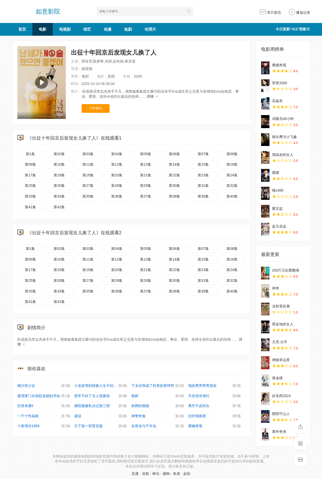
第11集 (88, 164)
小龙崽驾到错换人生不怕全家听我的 (102, 385)
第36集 (116, 196)
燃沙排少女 (44, 385)
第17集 (30, 175)
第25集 (30, 185)
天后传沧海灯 (214, 396)
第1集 (30, 154)
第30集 (174, 185)
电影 (42, 29)
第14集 (174, 164)
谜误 (100, 416)
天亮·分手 (279, 342)
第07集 (203, 154)
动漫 (107, 29)
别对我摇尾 (214, 416)
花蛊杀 (277, 101)
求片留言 (270, 12)
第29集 (145, 185)
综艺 (87, 29)
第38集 (174, 196)
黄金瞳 (277, 378)
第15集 (203, 164)
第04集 (116, 154)
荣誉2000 (279, 83)
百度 (135, 474)
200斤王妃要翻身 (285, 270)
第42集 (59, 207)
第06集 (174, 154)
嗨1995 (278, 190)
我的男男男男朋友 (214, 385)
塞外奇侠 (279, 431)
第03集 (88, 154)
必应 (186, 474)
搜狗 (166, 474)
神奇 (275, 288)
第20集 (116, 175)
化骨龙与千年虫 (158, 426)
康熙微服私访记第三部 (100, 406)
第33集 (30, 196)
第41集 (30, 207)
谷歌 (145, 474)
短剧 (128, 29)
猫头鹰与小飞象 (284, 137)
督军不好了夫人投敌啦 (100, 396)
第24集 (232, 175)
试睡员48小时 (283, 119)
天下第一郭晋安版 (100, 426)
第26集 (59, 185)
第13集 (145, 164)
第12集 (116, 164)
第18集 (59, 175)
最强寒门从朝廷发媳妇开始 (44, 396)
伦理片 (150, 29)
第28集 (116, 185)
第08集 (232, 154)
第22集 (174, 175)
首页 (22, 29)
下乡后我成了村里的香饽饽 (158, 385)
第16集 (232, 164)
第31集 (203, 185)
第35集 (88, 196)
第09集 (30, 164)
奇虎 (176, 474)
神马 (155, 474)
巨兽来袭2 (44, 406)
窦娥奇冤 (214, 426)
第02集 (59, 154)
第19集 (88, 175)
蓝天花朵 (279, 226)
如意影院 (48, 11)
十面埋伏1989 (44, 426)
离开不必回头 (214, 406)
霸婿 (275, 172)
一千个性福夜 (44, 416)
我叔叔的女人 (282, 155)
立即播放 (95, 108)
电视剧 (65, 29)
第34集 (59, 196)
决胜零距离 (281, 306)
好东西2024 (281, 396)
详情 (153, 96)
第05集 (145, 154)
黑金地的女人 (282, 324)
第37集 (145, 196)
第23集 (203, 175)
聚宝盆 (277, 208)
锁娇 (158, 396)
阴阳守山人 (281, 414)
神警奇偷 (158, 416)
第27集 (88, 185)
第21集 (145, 175)
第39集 (203, 196)
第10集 (59, 164)
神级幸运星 (281, 360)
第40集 (232, 196)
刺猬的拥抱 (158, 406)
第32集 (232, 185)
